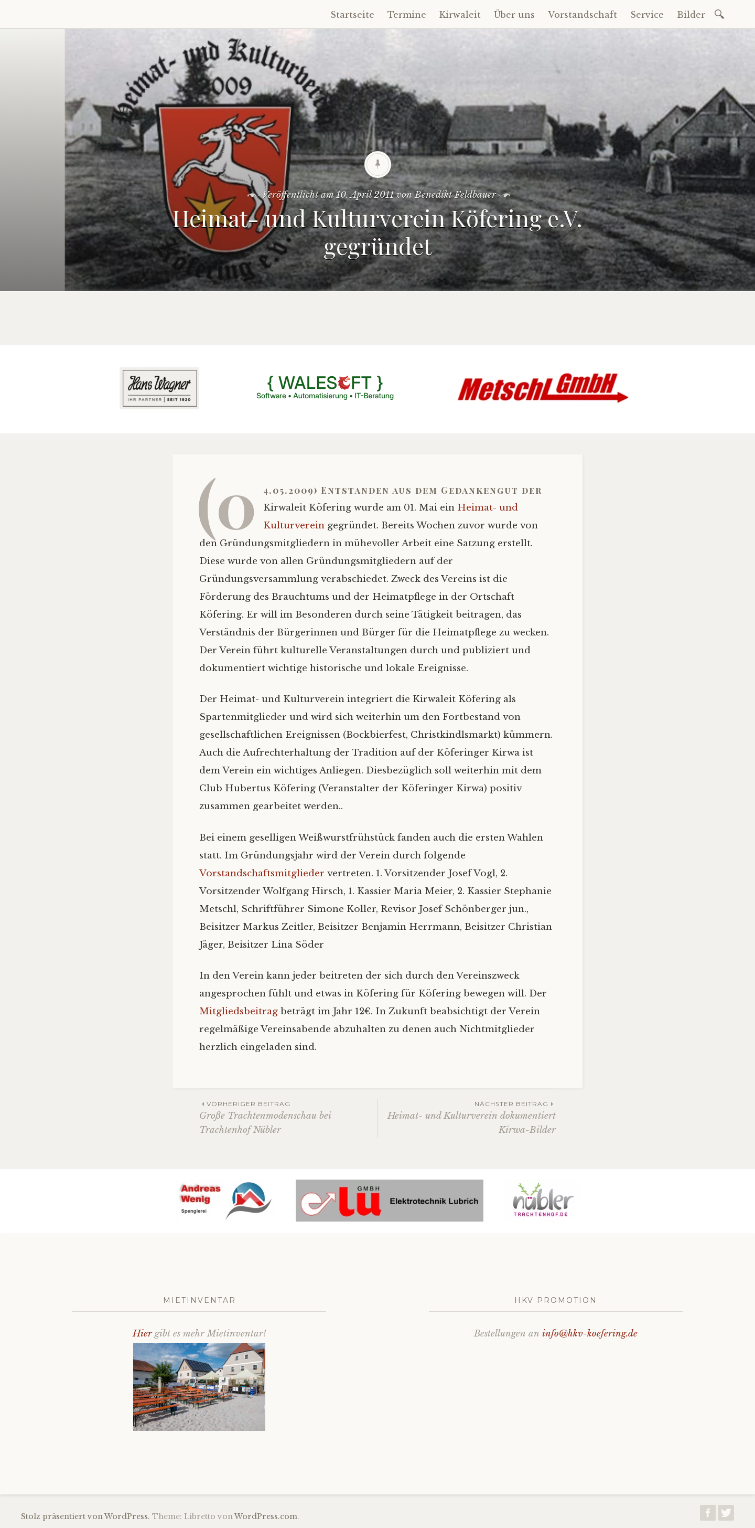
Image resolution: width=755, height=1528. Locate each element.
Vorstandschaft (582, 14)
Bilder (691, 14)
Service (647, 14)
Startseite (352, 14)
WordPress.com (265, 1516)
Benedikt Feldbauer (455, 194)
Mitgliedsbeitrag (240, 1011)
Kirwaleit (460, 14)
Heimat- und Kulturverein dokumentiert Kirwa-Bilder (467, 1117)
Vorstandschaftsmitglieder (263, 873)
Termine (406, 14)
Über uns (514, 14)
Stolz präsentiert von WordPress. (85, 1516)
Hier (142, 1333)
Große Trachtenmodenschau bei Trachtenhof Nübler (288, 1117)
